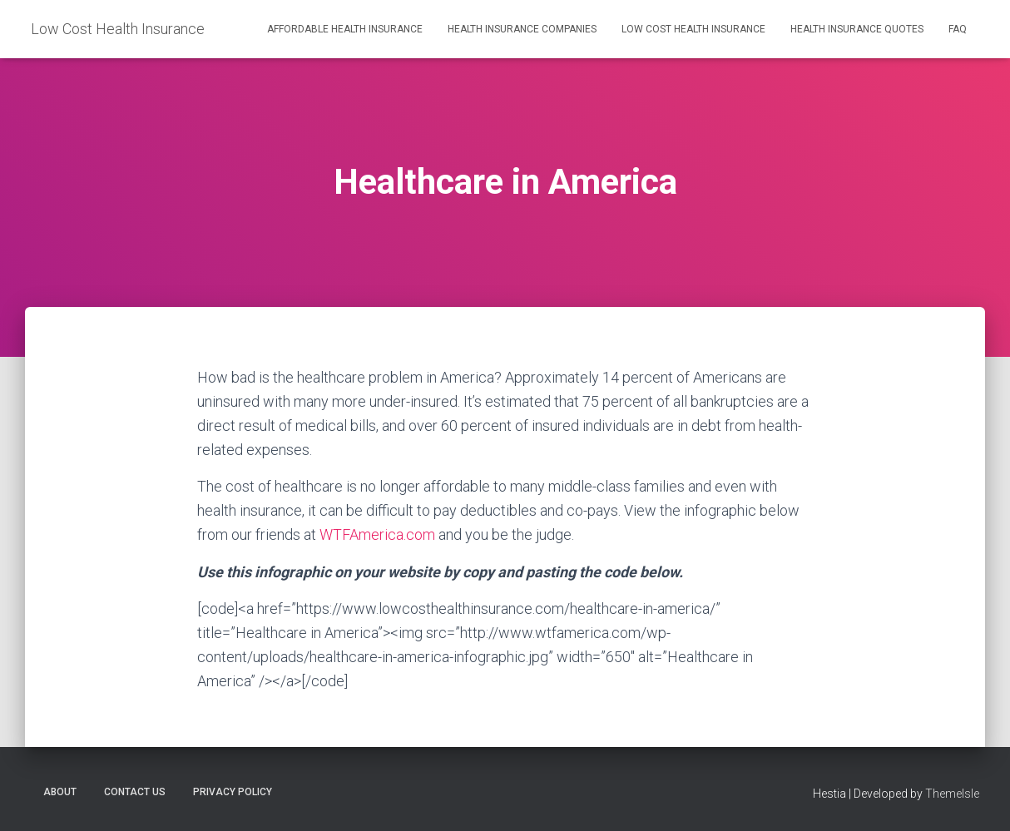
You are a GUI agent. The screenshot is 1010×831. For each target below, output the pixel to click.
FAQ (957, 29)
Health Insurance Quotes (856, 29)
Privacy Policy (232, 792)
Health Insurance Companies (522, 29)
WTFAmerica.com (377, 534)
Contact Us (135, 792)
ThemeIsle (952, 793)
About (60, 792)
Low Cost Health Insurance (693, 29)
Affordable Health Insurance (345, 29)
